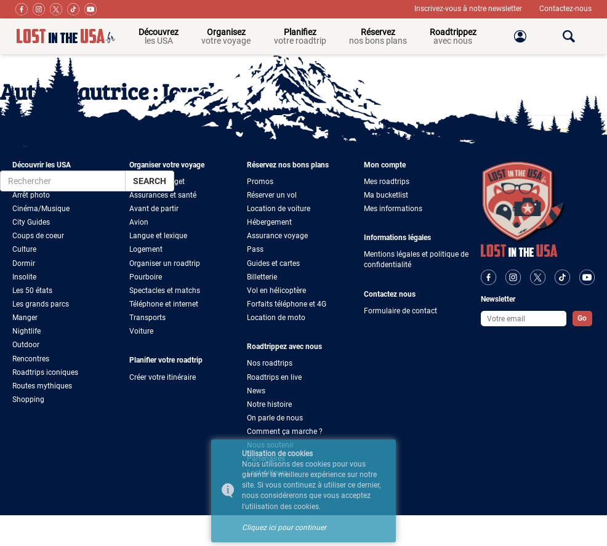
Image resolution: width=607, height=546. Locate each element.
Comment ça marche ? (285, 431)
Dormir (23, 263)
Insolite (24, 277)
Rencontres (30, 359)
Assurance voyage (277, 235)
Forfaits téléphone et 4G (286, 304)
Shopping (28, 399)
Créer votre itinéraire (162, 377)
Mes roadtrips (386, 181)
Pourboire (145, 277)
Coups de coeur (38, 235)
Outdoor (25, 344)
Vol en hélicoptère (276, 290)
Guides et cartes (273, 263)
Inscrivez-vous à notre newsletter (469, 8)
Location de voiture (278, 208)
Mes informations (393, 208)
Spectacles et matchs (164, 290)
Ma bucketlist (386, 195)
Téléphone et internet (163, 304)
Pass (255, 249)
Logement (146, 249)
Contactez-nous (565, 8)
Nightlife (26, 331)
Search (149, 181)
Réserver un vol (272, 195)
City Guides (31, 222)
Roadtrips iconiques (45, 372)
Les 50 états (32, 290)
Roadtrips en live (274, 377)
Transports (147, 317)
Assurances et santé (162, 195)
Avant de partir (154, 208)
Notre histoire (269, 404)
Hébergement (269, 222)
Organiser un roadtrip (164, 263)
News (256, 391)
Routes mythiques (42, 386)
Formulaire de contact (400, 311)
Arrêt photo (31, 195)
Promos (260, 181)
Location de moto (276, 317)
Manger (25, 317)
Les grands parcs (40, 304)
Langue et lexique (158, 235)
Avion (138, 222)
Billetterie (262, 277)
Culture (24, 249)
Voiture (141, 331)
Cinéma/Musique (41, 208)
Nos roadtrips (269, 363)
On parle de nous (275, 418)
